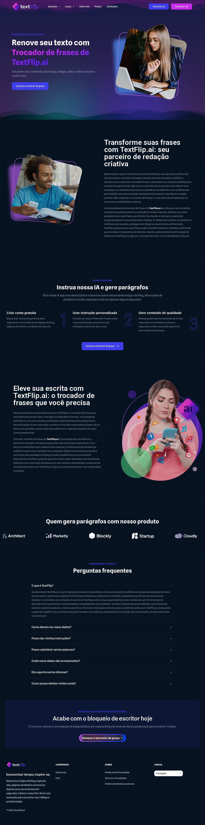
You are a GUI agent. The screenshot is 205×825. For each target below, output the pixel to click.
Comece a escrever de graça (30, 86)
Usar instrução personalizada (95, 313)
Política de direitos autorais (119, 783)
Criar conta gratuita (21, 313)
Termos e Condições (116, 778)
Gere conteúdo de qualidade (160, 313)
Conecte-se (159, 6)
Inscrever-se (181, 6)
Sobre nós (61, 772)
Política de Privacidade (117, 772)
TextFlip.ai (19, 810)
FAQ (58, 778)
